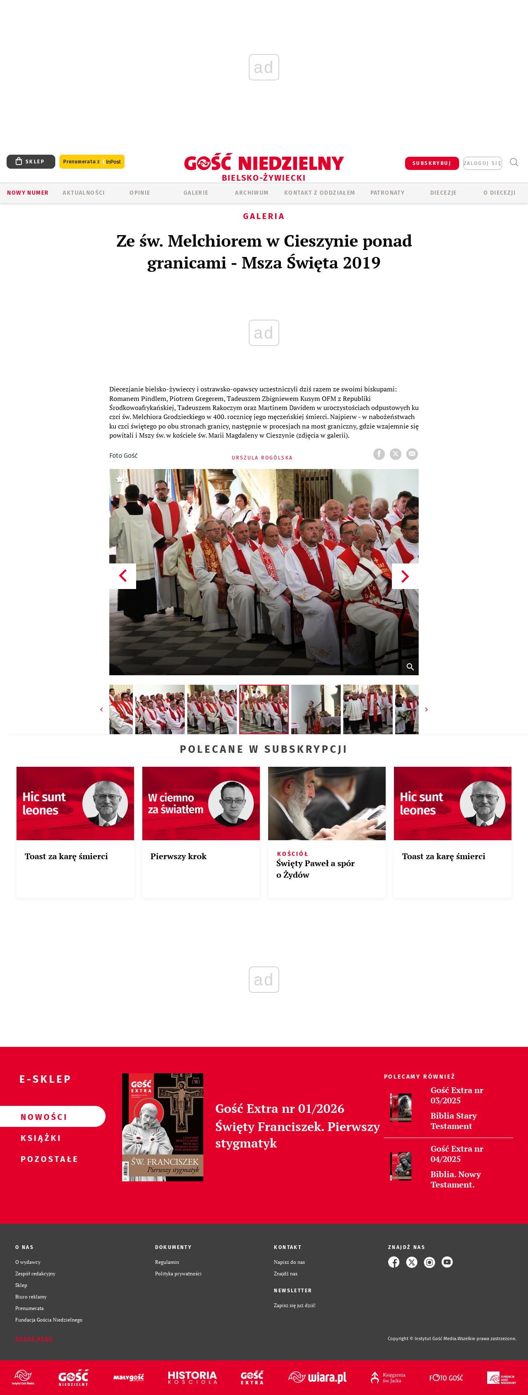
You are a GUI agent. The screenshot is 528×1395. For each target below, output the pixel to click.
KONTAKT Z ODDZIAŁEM (320, 192)
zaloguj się (483, 163)
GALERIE (196, 192)
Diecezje (443, 192)
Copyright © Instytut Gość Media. (422, 1338)
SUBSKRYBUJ (431, 163)
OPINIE (140, 192)
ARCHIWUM (252, 192)
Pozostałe (40, 1158)
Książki (40, 1137)
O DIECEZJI (499, 192)
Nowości (40, 1116)
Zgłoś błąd (34, 1339)
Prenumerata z (92, 162)
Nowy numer (28, 192)
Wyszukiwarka (513, 162)
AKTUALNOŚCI (84, 192)
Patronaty (387, 192)
